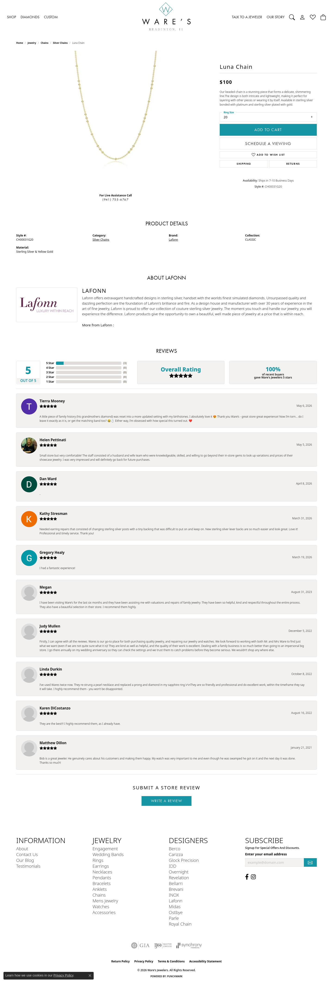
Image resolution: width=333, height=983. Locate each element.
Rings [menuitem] (97, 860)
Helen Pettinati (53, 440)
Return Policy (120, 961)
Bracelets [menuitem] (101, 883)
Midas (175, 906)
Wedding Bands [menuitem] (108, 854)
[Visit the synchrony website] (189, 945)
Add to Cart (268, 129)
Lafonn (173, 240)
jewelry (32, 42)
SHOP (11, 17)
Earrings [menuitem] (100, 866)
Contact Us (27, 854)
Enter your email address (266, 854)
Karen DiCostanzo (55, 708)
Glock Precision (184, 860)
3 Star (50, 372)
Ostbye (176, 912)
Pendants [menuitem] (101, 877)
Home (19, 42)
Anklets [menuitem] (99, 889)
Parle (174, 918)
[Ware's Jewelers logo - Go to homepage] (166, 17)
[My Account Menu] (302, 17)
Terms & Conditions (171, 961)
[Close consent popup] (90, 975)
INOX (174, 895)
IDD (172, 866)
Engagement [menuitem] (105, 848)
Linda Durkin (51, 669)
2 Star (50, 377)
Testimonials (28, 866)
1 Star (50, 382)
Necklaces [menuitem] (102, 872)
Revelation (179, 877)
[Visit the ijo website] (163, 945)
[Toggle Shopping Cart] (323, 17)
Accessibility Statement (205, 961)
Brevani (176, 889)
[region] (115, 120)
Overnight (178, 872)
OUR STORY (275, 17)
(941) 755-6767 (115, 200)
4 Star (50, 368)
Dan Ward (48, 478)
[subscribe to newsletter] (310, 862)
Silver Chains (60, 42)
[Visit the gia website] (140, 945)
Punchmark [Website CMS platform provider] (175, 976)
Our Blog (25, 860)
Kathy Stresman (53, 513)
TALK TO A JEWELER (247, 17)
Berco (174, 848)
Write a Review (166, 801)
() (125, 363)
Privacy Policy (143, 961)
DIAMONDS (30, 17)
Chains (44, 42)
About (22, 848)
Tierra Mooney (52, 401)
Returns (293, 163)
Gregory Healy (52, 552)
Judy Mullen (50, 626)
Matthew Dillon (53, 742)
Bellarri (176, 883)
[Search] (292, 17)
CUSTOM (51, 17)
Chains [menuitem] (99, 895)
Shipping (244, 163)
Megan (46, 587)
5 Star (50, 363)
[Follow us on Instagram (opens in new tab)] (253, 877)
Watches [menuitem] (100, 906)
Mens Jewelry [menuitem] (105, 901)
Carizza (176, 854)
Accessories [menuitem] (104, 912)
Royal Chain (180, 924)
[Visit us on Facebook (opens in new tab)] (247, 877)
